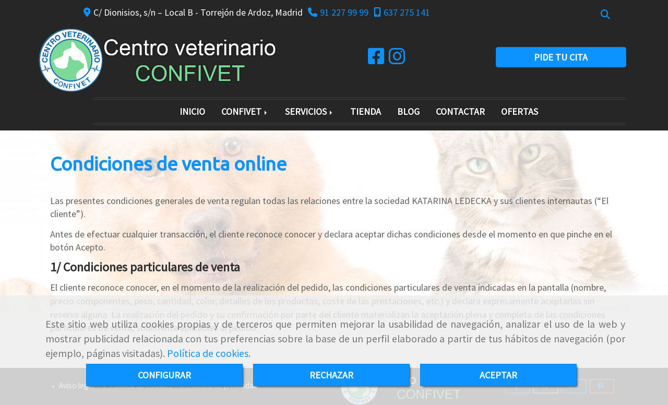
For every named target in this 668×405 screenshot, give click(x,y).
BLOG (408, 111)
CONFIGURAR (164, 375)
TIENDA (365, 111)
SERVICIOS (309, 111)
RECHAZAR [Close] (331, 375)
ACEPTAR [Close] (498, 375)
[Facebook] (376, 60)
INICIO (192, 111)
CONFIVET (245, 111)
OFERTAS (519, 111)
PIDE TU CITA (561, 57)
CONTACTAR (460, 111)
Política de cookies (207, 353)
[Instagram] (397, 60)
